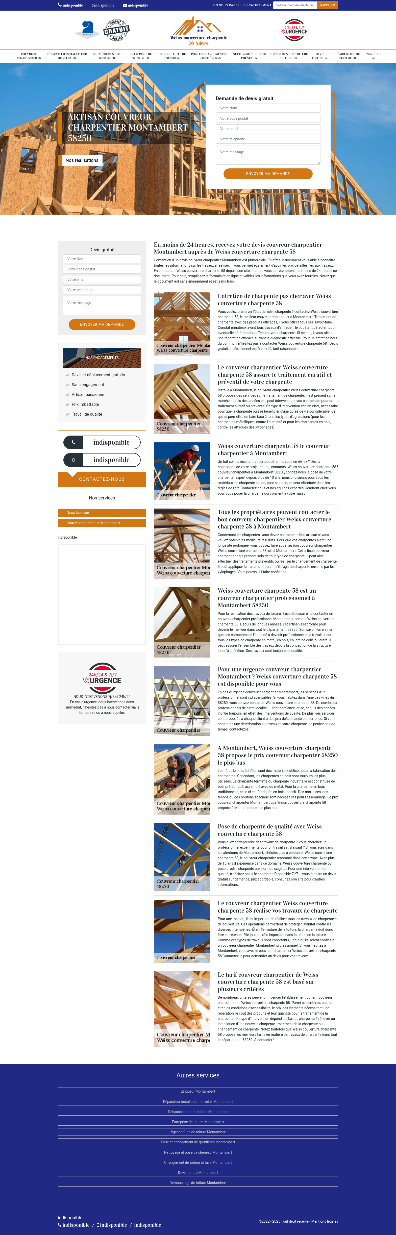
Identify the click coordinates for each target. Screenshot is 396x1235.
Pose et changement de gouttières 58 (209, 56)
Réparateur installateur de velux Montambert (198, 1102)
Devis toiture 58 (320, 56)
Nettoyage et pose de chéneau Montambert (198, 1152)
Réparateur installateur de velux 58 (67, 56)
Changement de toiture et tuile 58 (289, 56)
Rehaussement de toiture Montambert (198, 1112)
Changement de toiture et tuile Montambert (198, 1163)
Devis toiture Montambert (198, 1173)
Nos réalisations (82, 160)
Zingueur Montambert (198, 1091)
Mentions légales (324, 1221)
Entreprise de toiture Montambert (198, 1122)
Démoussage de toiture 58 (347, 56)
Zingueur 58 (373, 56)
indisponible (70, 5)
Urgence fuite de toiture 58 (172, 56)
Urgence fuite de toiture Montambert (198, 1132)
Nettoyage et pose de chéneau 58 (250, 56)
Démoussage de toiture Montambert (197, 1183)
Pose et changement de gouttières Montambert (198, 1142)
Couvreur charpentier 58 (29, 56)
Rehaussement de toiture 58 (106, 56)
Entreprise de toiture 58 (141, 56)
